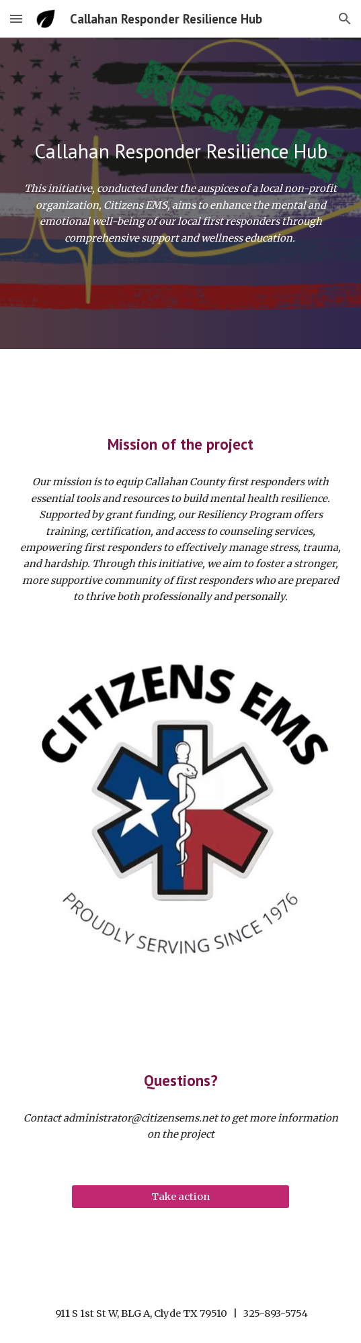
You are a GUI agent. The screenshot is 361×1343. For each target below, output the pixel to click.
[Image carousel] (180, 808)
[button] (16, 18)
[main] (180, 151)
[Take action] (180, 1196)
